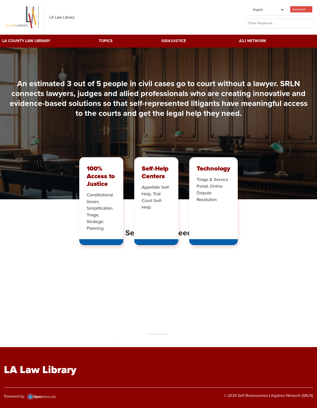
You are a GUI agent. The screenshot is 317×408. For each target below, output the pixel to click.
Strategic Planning (95, 224)
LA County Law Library (26, 41)
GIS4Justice (173, 41)
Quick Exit (299, 9)
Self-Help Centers (155, 172)
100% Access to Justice (101, 176)
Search (305, 23)
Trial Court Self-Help (152, 200)
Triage (92, 215)
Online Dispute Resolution (210, 193)
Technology (213, 168)
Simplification (99, 208)
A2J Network (252, 41)
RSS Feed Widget (158, 334)
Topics (106, 41)
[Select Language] (265, 9)
